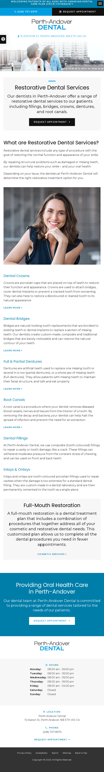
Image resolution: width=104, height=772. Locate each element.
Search (55, 753)
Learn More (12, 308)
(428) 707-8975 (27, 11)
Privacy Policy (24, 753)
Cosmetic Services (51, 554)
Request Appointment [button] (79, 11)
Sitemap (67, 753)
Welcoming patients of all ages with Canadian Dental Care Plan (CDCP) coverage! (52, 2)
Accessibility (42, 753)
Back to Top (81, 753)
